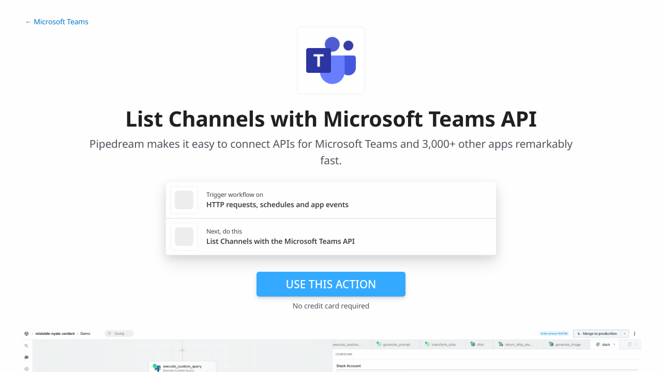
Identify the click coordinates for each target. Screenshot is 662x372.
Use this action (331, 284)
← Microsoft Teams (56, 22)
